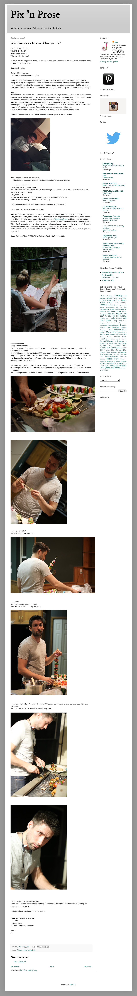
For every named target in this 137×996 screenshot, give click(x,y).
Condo (102, 307)
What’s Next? (107, 193)
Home (52, 966)
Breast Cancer (106, 302)
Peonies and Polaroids (111, 216)
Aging (115, 298)
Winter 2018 (113, 363)
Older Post (88, 966)
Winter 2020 (104, 365)
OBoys (24, 950)
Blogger (72, 984)
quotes (124, 336)
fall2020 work (104, 318)
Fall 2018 (108, 316)
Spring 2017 (113, 341)
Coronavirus (104, 309)
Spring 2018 (31, 950)
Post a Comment (20, 962)
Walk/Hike (117, 361)
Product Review (105, 336)
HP (125, 323)
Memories (103, 330)
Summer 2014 (120, 345)
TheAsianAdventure (111, 356)
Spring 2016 (104, 341)
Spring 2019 (104, 343)
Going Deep (117, 321)
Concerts (123, 305)
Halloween (120, 323)
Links (102, 327)
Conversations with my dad (116, 307)
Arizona (119, 298)
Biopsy (124, 298)
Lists (108, 327)
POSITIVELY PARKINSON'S (113, 191)
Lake (105, 325)
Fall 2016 (119, 314)
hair (115, 323)
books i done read (109, 255)
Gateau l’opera (108, 177)
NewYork (102, 332)
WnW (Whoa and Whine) (110, 368)
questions (117, 336)
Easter (124, 311)
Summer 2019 (121, 350)
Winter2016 (113, 366)
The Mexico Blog (108, 280)
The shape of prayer (109, 238)
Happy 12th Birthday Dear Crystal (114, 185)
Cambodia (123, 302)
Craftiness (113, 309)
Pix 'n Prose (35, 14)
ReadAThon (104, 339)
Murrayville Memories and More (113, 272)
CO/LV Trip (111, 305)
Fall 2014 (111, 314)
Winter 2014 (104, 363)
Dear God (116, 311)
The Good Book (106, 354)
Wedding (123, 361)
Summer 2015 (105, 348)
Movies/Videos (120, 330)
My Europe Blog (107, 275)
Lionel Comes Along (109, 230)
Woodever (123, 368)
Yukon (106, 370)
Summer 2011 (106, 345)
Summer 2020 (105, 352)
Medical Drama (119, 327)
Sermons (123, 339)
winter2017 (122, 366)
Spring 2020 (113, 343)
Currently (120, 309)
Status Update (121, 343)
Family (112, 318)
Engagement (103, 314)
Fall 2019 (116, 316)
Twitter (102, 361)
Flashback (119, 318)
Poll (125, 334)
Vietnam (107, 361)
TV (125, 359)
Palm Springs (104, 334)
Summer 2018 (109, 350)
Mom (110, 330)
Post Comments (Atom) (28, 970)
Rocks (118, 339)
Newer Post (15, 966)
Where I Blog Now (109, 200)
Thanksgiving (122, 352)
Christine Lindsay (109, 206)
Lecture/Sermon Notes (116, 325)
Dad (108, 311)
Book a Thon (105, 300)
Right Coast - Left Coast (110, 278)
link (125, 325)
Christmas (103, 305)
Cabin (116, 302)
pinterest (112, 334)
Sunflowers (114, 352)
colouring (118, 305)
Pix (117, 334)
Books (123, 300)
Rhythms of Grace (109, 236)
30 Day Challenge (106, 296)
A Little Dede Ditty (109, 183)
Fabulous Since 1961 (111, 199)
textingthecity (108, 164)
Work (101, 370)
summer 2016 (116, 348)
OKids (119, 332)
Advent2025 (109, 298)
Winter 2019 (122, 363)
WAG (111, 361)
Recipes (112, 339)
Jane (116, 42)
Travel (116, 359)
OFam (114, 332)
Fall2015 (123, 316)
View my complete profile (109, 62)
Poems (121, 334)
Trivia (121, 359)
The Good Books (118, 354)
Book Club (116, 300)
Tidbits (109, 359)
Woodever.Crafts (61, 219)
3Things (19, 950)
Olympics (123, 332)
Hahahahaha (109, 323)
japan (102, 325)
